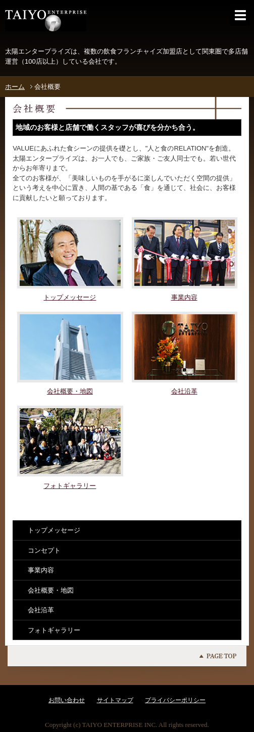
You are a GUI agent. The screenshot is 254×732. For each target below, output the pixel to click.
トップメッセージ (54, 530)
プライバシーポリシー (175, 700)
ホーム (15, 86)
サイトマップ (115, 700)
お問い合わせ (66, 700)
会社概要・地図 (51, 590)
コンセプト (44, 550)
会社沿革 (41, 610)
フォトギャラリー (54, 630)
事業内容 (41, 570)
